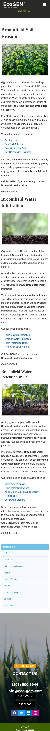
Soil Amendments (11, 592)
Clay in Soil (8, 560)
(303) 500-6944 (25, 684)
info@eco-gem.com (25, 691)
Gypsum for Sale (10, 579)
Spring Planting (10, 605)
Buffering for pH (10, 553)
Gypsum (7, 573)
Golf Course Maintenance (14, 566)
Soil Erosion (8, 599)
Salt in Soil (8, 586)
